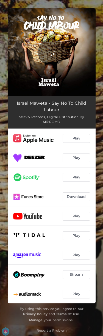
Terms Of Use (67, 314)
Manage (36, 320)
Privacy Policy (35, 314)
